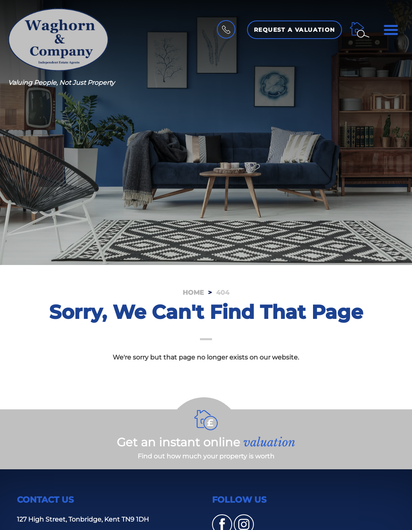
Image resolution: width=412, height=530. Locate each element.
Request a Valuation (294, 29)
